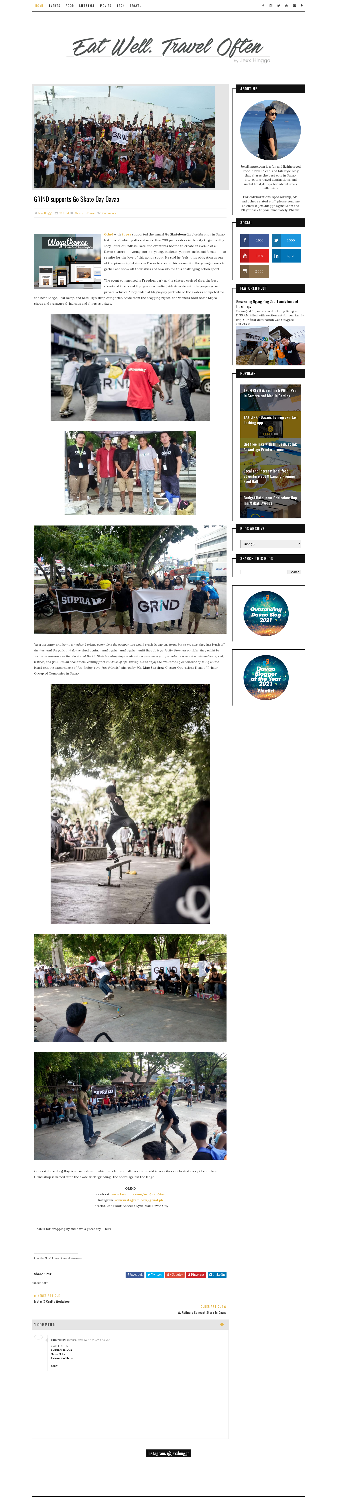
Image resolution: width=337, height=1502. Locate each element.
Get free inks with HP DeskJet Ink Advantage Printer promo (263, 442)
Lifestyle (94, 5)
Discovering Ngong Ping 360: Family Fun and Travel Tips (260, 299)
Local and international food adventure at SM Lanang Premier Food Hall (262, 472)
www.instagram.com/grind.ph (135, 1165)
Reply (61, 1319)
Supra (133, 225)
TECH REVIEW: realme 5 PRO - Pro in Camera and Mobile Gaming (263, 389)
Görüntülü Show (69, 1312)
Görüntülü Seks (68, 1304)
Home (47, 5)
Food (77, 5)
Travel (143, 5)
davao (98, 204)
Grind (115, 225)
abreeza (87, 204)
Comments (115, 204)
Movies (113, 5)
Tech (128, 5)
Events (62, 5)
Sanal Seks (65, 1308)
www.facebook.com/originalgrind (134, 1160)
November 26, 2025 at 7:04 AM (95, 1294)
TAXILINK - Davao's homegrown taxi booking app (264, 415)
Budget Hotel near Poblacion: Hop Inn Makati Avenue (263, 496)
